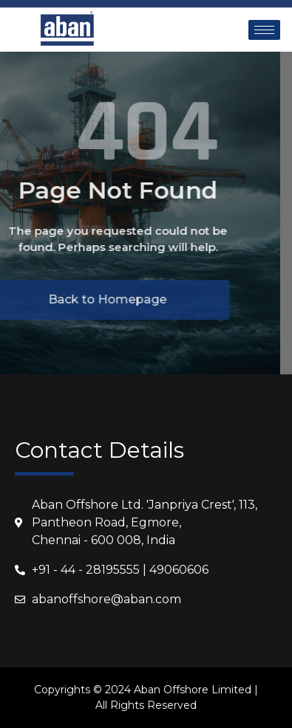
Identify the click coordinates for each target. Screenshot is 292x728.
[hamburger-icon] (264, 30)
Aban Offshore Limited (192, 689)
